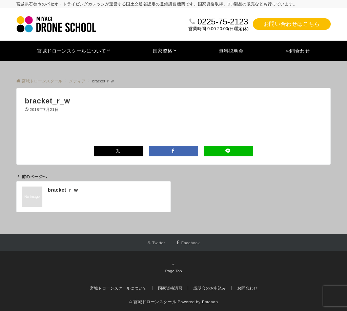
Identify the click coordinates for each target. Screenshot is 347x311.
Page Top (173, 267)
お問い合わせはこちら (292, 24)
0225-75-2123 (223, 21)
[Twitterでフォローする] (156, 242)
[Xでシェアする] (118, 151)
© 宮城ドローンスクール (152, 301)
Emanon (210, 301)
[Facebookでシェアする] (173, 151)
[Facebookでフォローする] (188, 242)
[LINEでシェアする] (228, 151)
